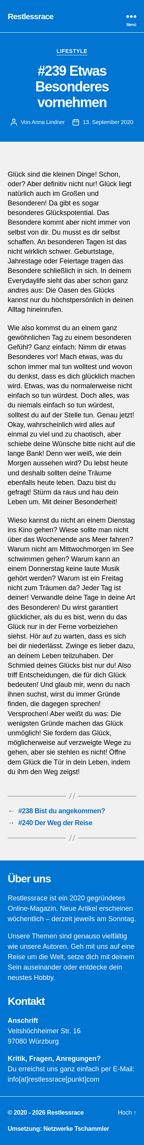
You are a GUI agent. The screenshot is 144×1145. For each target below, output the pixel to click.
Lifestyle (71, 51)
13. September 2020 (108, 122)
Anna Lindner (48, 122)
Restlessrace (30, 16)
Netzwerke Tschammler (76, 1128)
